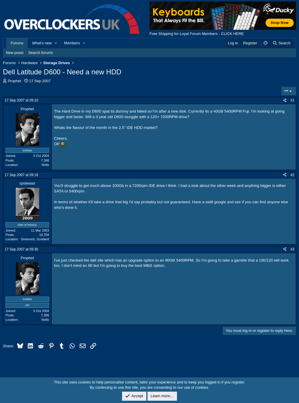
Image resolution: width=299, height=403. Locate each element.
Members (72, 43)
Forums (17, 43)
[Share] (284, 100)
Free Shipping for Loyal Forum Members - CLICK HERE (197, 33)
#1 (292, 100)
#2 (292, 175)
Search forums (40, 52)
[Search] (281, 43)
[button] (56, 43)
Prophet (14, 81)
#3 (292, 249)
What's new (42, 43)
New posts (15, 52)
